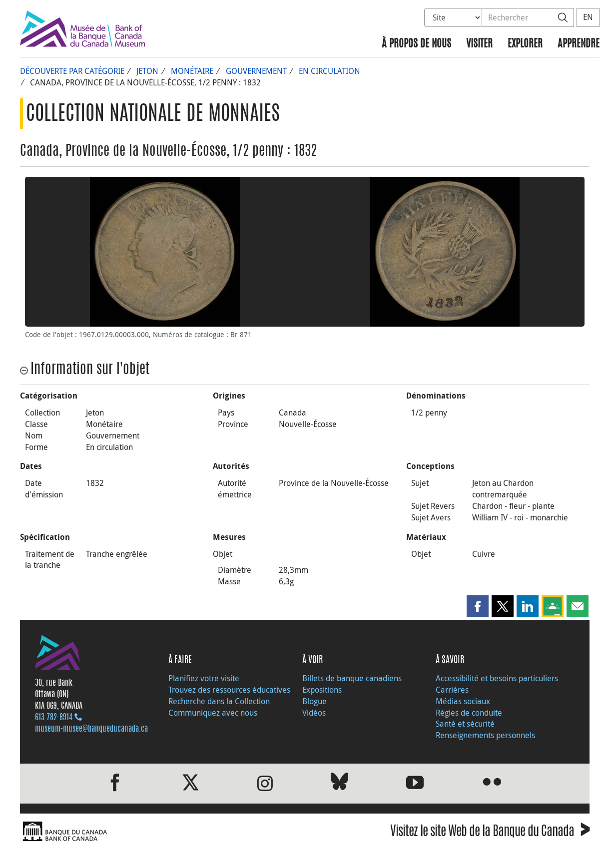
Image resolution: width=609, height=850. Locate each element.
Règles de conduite (469, 712)
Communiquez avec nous (212, 712)
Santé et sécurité (465, 723)
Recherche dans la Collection (219, 701)
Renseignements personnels (485, 735)
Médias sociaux (463, 701)
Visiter (479, 44)
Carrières (452, 689)
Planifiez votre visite (203, 678)
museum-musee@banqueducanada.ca (91, 729)
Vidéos (314, 712)
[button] (478, 606)
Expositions (322, 689)
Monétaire (192, 70)
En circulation (329, 70)
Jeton (147, 70)
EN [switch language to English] (588, 16)
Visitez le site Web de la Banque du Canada (490, 833)
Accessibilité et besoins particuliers (497, 678)
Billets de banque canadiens (352, 678)
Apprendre (579, 44)
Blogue (314, 701)
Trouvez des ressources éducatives (229, 689)
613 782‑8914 (53, 718)
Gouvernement (256, 70)
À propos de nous (416, 44)
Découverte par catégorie (72, 70)
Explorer (525, 44)
